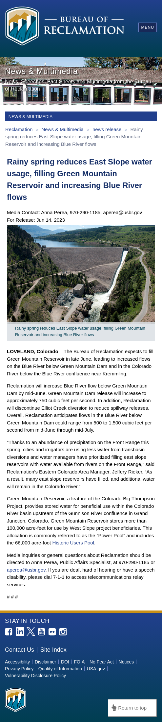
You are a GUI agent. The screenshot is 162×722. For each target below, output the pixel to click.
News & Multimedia (63, 129)
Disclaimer (45, 661)
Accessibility (17, 661)
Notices (126, 661)
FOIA (79, 661)
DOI (65, 661)
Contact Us (19, 649)
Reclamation (19, 129)
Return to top (132, 708)
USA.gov (96, 668)
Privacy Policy (19, 668)
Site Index (53, 649)
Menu (147, 27)
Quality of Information (60, 668)
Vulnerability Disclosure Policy (35, 675)
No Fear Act (102, 661)
